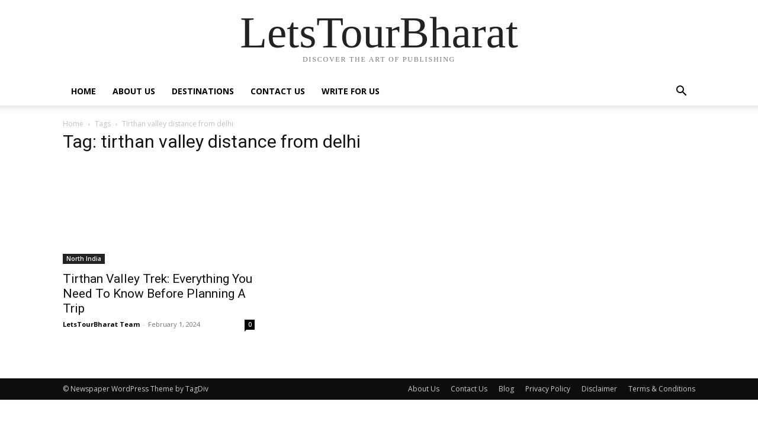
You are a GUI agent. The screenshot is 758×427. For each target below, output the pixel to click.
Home (83, 91)
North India (83, 258)
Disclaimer (599, 389)
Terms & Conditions (661, 389)
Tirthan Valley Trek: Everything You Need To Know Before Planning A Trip (157, 294)
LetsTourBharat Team (101, 324)
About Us (134, 91)
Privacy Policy (547, 389)
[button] (681, 92)
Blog (506, 389)
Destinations (203, 91)
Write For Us (351, 91)
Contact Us (277, 91)
